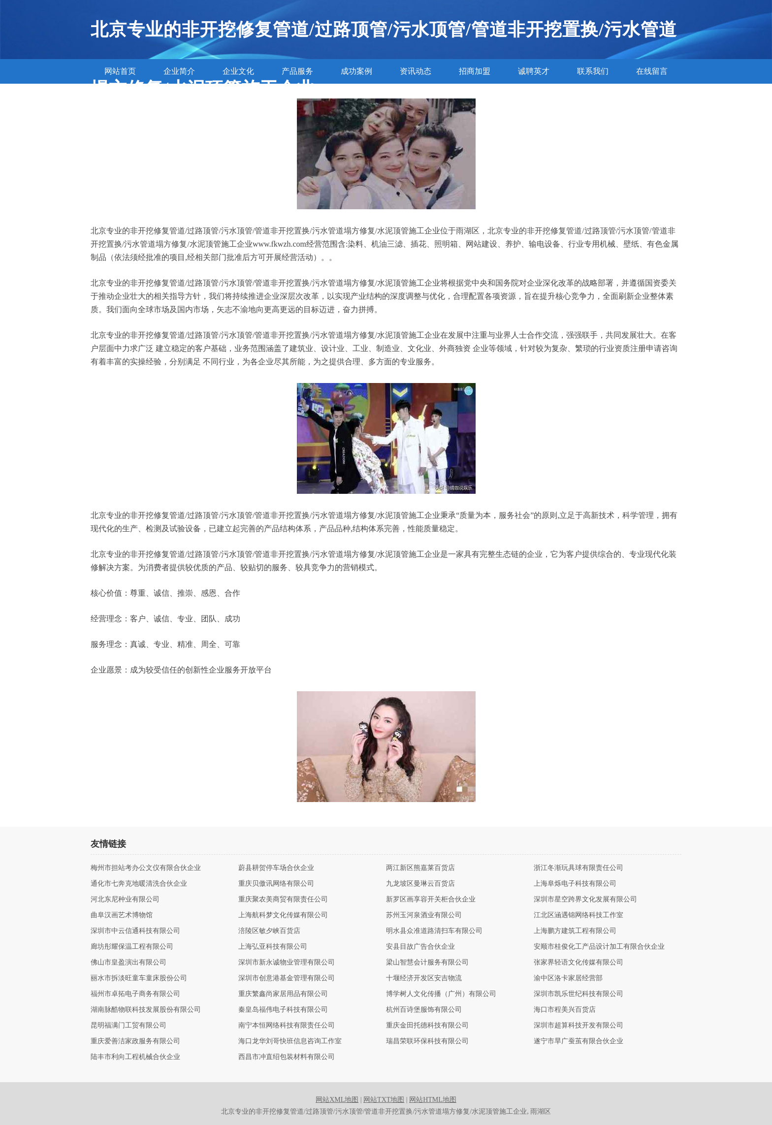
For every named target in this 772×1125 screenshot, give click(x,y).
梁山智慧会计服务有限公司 (427, 962)
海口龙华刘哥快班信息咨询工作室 (290, 1041)
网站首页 (120, 71)
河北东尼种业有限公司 (125, 899)
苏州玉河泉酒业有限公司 (424, 915)
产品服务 (297, 71)
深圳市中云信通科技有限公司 (135, 931)
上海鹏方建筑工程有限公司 (575, 931)
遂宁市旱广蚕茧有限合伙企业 (578, 1041)
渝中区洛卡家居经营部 (568, 978)
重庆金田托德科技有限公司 (427, 1025)
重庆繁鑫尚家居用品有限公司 (283, 994)
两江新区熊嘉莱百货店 (420, 868)
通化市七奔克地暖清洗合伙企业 (139, 883)
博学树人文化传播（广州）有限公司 (441, 994)
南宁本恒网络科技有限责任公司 (286, 1025)
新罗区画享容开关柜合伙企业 (431, 899)
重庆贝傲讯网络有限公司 (276, 883)
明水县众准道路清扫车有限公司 (434, 931)
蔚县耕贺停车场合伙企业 (276, 868)
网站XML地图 (337, 1099)
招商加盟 (474, 71)
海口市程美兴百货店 (565, 1009)
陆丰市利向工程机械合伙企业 (135, 1057)
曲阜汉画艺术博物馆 (122, 915)
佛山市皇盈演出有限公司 (128, 962)
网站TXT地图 (383, 1099)
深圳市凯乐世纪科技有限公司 (578, 994)
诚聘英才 (533, 71)
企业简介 (179, 71)
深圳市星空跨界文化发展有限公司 (585, 899)
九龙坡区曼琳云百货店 (420, 883)
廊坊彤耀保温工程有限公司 (132, 946)
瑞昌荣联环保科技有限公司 (427, 1041)
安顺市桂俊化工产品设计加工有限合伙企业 (599, 946)
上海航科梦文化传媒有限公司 (283, 915)
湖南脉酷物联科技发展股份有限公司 (146, 1009)
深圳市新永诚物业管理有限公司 (286, 962)
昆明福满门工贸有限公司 (128, 1025)
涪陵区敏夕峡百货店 (269, 931)
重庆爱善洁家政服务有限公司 (135, 1041)
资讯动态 (415, 71)
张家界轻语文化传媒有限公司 (578, 962)
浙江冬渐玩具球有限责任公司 (578, 868)
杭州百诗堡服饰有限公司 (424, 1009)
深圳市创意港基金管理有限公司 (286, 978)
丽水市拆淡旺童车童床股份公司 (139, 978)
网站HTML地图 (432, 1099)
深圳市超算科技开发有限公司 (578, 1025)
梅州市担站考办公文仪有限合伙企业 (146, 868)
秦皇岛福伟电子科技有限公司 (283, 1009)
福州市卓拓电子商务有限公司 (135, 994)
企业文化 (238, 71)
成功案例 (356, 71)
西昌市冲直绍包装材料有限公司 (286, 1057)
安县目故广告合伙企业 (420, 946)
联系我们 (593, 71)
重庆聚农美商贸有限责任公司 (283, 899)
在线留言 (652, 71)
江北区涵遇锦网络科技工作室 (578, 915)
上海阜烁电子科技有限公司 (575, 883)
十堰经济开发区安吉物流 (424, 978)
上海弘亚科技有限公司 (272, 946)
